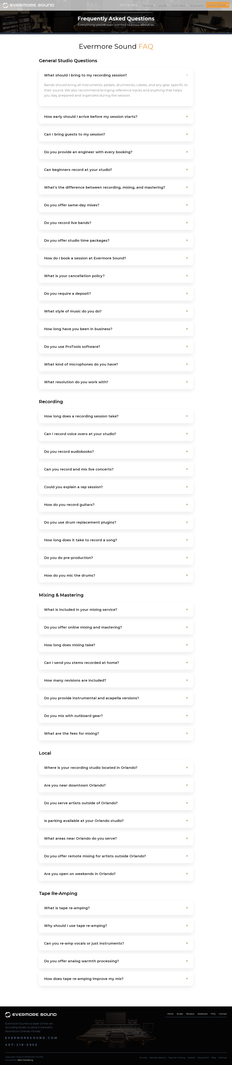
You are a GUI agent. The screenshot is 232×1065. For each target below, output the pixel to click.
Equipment (203, 1057)
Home (170, 1013)
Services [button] (147, 5)
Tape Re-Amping (176, 1057)
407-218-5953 (128, 5)
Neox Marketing (25, 1060)
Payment (196, 5)
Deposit (191, 1057)
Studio (180, 1013)
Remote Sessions (158, 1057)
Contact (223, 1013)
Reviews (190, 1013)
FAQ (213, 1013)
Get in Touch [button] (216, 4)
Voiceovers (203, 1013)
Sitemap (222, 1057)
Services (143, 1057)
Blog (213, 1057)
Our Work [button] (178, 5)
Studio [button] (162, 5)
